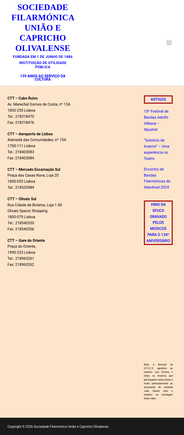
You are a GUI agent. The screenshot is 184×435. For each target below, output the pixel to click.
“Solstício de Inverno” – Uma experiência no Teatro (156, 149)
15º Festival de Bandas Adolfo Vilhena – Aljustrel (156, 120)
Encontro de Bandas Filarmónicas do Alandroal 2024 (157, 178)
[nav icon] (169, 43)
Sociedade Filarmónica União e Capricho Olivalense (42, 28)
